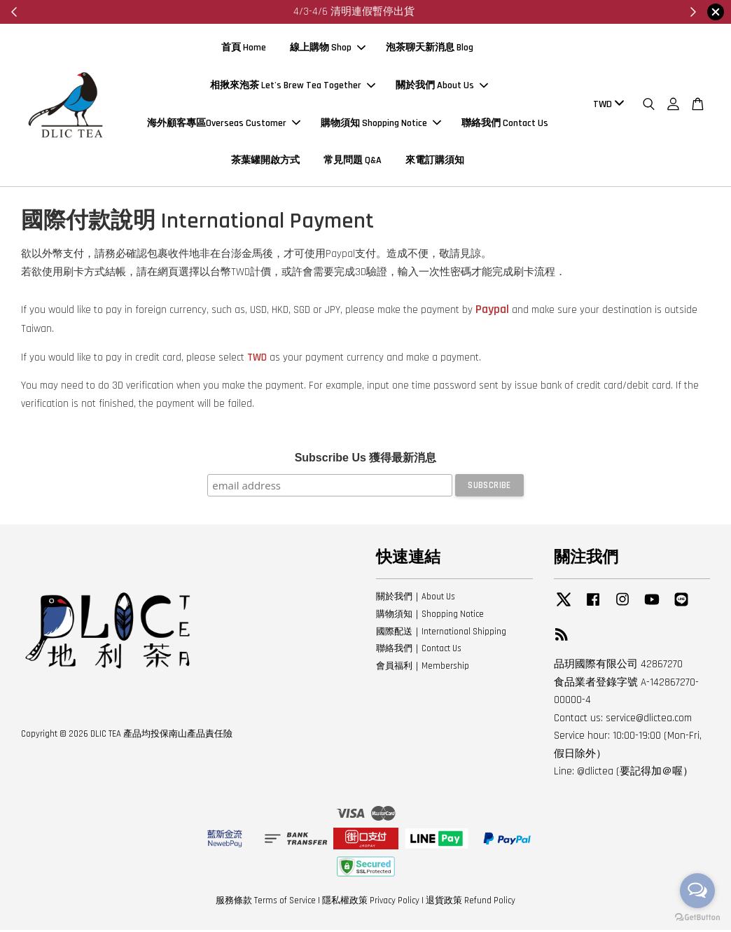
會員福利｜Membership (422, 668)
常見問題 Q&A (352, 161)
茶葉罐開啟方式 (265, 161)
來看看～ (417, 11)
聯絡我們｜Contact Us (418, 651)
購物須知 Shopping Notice (381, 124)
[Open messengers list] (697, 890)
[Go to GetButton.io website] (697, 917)
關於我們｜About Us (415, 598)
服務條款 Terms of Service (266, 902)
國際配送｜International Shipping (441, 633)
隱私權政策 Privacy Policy (370, 902)
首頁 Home (243, 49)
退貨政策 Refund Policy (470, 902)
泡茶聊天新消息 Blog (429, 49)
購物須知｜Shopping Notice (430, 616)
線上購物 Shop (328, 49)
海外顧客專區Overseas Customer (223, 124)
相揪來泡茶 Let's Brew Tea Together (292, 86)
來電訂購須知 (434, 161)
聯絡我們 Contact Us (504, 124)
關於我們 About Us (442, 86)
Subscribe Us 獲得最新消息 (366, 460)
